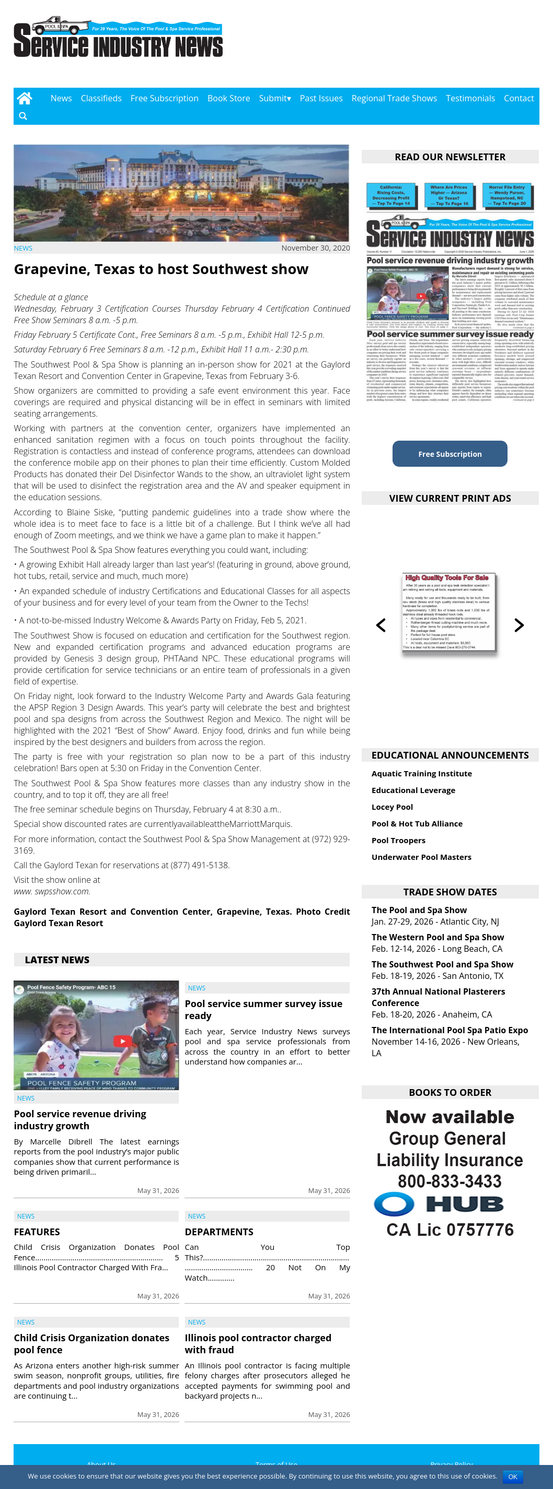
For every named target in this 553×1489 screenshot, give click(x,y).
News (61, 98)
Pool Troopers (398, 840)
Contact (519, 98)
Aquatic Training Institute (422, 773)
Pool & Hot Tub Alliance (417, 823)
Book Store (229, 98)
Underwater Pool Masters (421, 857)
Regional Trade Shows (394, 98)
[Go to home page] (24, 98)
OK (513, 1477)
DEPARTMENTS (219, 1231)
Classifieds (101, 98)
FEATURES (37, 1231)
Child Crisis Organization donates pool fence (91, 1343)
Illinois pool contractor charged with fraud (258, 1343)
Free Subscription (165, 98)
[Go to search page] (23, 116)
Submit (273, 98)
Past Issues (321, 98)
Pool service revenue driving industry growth (80, 1119)
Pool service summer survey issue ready (263, 1009)
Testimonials (470, 98)
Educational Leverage (413, 790)
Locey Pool (392, 806)
